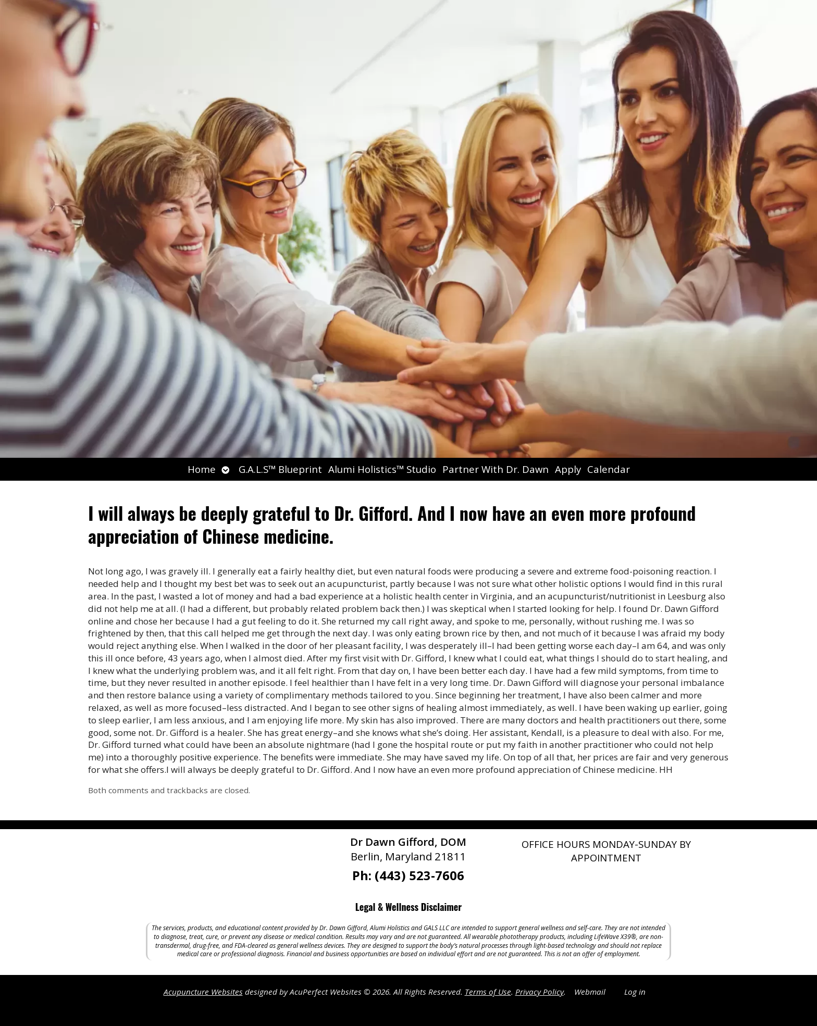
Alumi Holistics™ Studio (382, 469)
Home (202, 469)
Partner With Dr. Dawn (495, 469)
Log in (635, 991)
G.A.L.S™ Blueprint (280, 469)
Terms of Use (488, 991)
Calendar (608, 469)
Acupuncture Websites (203, 991)
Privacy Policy (539, 991)
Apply (568, 469)
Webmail (589, 991)
